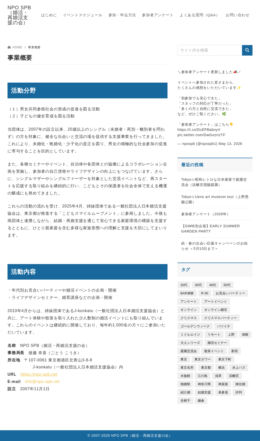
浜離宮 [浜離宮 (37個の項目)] (234, 376)
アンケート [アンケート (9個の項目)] (188, 301)
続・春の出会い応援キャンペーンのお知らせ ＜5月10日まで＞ (214, 246)
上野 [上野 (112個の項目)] (231, 334)
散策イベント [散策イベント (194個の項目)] (214, 351)
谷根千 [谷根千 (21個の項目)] (185, 400)
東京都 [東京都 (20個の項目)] (206, 367)
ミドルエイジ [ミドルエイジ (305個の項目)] (190, 334)
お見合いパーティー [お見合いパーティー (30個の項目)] (230, 293)
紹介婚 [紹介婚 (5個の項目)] (185, 392)
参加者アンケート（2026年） (205, 214)
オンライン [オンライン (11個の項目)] (188, 310)
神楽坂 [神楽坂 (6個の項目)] (223, 384)
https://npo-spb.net (39, 374)
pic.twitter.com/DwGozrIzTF (202, 135)
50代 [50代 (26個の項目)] (227, 285)
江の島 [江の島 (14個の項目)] (203, 376)
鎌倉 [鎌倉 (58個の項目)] (201, 400)
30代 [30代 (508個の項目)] (198, 285)
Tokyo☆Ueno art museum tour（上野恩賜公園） (215, 199)
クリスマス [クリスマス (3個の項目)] (188, 318)
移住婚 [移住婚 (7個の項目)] (240, 384)
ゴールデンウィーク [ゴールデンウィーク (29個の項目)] (195, 326)
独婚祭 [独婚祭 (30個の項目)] (185, 384)
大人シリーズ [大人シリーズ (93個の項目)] (190, 343)
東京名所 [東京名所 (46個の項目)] (187, 367)
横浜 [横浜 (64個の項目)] (221, 367)
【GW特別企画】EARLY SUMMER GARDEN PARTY (210, 228)
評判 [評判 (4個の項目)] (239, 392)
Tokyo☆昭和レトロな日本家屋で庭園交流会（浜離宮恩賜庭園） (214, 182)
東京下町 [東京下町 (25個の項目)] (224, 359)
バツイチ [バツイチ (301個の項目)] (223, 326)
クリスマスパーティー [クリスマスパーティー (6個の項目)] (220, 318)
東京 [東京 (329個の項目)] (183, 359)
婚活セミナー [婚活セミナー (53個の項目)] (217, 343)
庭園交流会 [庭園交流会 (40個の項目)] (188, 351)
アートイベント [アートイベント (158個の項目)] (215, 301)
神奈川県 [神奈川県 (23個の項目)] (204, 384)
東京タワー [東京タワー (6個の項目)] (202, 359)
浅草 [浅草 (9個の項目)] (218, 376)
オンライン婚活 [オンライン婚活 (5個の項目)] (215, 310)
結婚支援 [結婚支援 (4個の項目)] (204, 392)
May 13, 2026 (230, 144)
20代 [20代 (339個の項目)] (183, 285)
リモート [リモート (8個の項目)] (214, 334)
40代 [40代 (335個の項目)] (212, 285)
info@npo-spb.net (42, 381)
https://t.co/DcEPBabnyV (199, 130)
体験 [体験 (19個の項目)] (245, 334)
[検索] (247, 50)
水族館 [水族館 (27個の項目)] (185, 376)
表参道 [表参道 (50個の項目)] (223, 392)
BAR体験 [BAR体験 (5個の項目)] (187, 293)
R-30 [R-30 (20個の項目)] (204, 293)
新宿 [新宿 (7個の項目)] (234, 351)
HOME (15, 47)
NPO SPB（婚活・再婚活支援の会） (19, 15)
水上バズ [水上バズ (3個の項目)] (238, 367)
